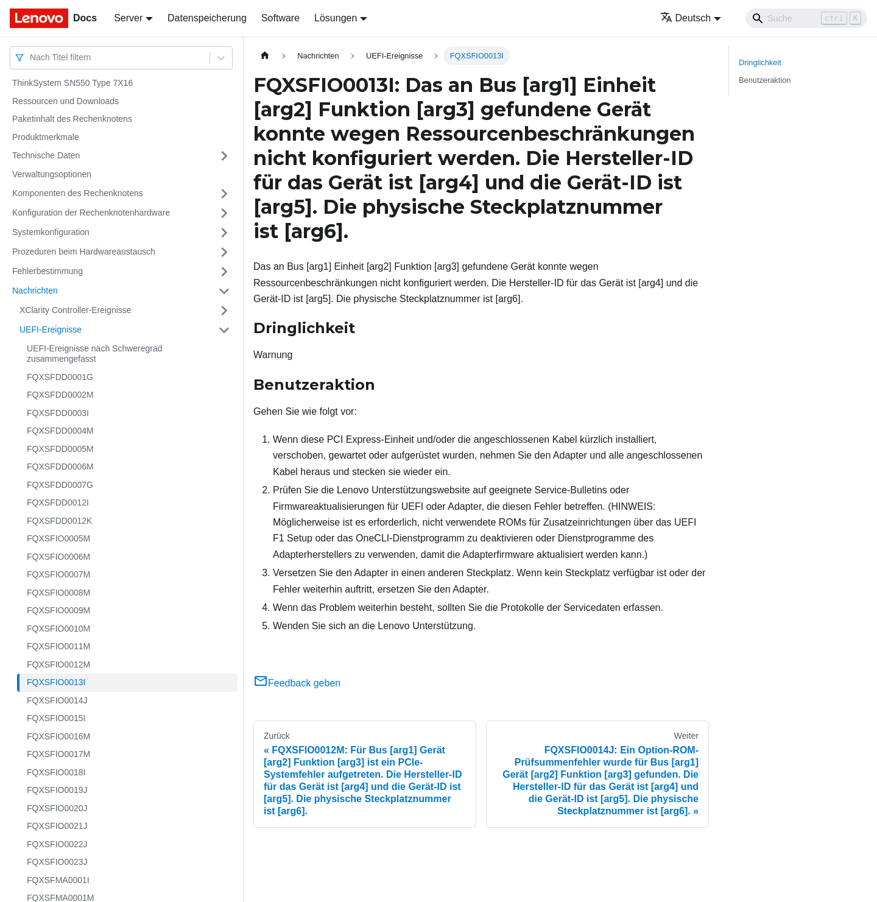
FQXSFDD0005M (60, 449)
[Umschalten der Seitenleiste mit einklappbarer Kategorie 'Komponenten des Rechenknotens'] (224, 193)
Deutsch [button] (685, 18)
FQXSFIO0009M (58, 610)
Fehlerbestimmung (47, 271)
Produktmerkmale (45, 137)
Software (280, 18)
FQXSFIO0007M (58, 574)
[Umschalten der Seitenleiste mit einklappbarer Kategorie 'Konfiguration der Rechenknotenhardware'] (224, 213)
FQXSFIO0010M (58, 628)
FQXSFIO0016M (58, 736)
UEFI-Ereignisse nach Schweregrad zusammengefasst (95, 354)
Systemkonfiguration (51, 232)
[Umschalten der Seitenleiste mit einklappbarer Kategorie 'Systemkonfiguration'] (224, 232)
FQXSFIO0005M (58, 538)
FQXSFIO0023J (57, 862)
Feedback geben (296, 683)
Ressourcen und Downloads (65, 101)
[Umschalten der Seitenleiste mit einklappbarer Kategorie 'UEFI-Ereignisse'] (224, 330)
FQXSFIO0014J (57, 700)
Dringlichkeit (760, 62)
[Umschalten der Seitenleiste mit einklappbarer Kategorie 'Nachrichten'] (224, 291)
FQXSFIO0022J (57, 844)
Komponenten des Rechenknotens (77, 193)
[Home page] (264, 55)
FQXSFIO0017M (58, 754)
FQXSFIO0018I (56, 772)
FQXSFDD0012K (59, 521)
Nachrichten (35, 290)
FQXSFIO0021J (57, 826)
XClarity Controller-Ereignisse (75, 310)
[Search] (806, 18)
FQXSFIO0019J (57, 790)
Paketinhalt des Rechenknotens (72, 119)
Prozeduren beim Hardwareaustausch (83, 251)
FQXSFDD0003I (58, 413)
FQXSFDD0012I (58, 502)
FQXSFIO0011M (58, 646)
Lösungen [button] (335, 18)
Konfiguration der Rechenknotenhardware (91, 212)
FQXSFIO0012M (58, 664)
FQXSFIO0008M (58, 592)
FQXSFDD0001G (60, 377)
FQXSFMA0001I (58, 880)
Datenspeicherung (207, 18)
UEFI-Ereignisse (50, 329)
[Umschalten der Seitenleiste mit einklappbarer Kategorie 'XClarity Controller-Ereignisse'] (224, 310)
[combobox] (31, 58)
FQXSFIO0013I (56, 682)
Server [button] (128, 18)
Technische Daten (46, 155)
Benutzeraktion (765, 80)
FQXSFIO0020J (57, 808)
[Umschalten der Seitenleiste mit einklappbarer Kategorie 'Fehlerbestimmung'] (224, 271)
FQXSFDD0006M (60, 466)
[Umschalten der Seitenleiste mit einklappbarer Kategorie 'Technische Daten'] (224, 156)
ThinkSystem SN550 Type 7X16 (72, 83)
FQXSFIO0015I (56, 718)
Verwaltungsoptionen (51, 174)
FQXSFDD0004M (60, 430)
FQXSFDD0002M (60, 395)
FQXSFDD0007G (60, 485)
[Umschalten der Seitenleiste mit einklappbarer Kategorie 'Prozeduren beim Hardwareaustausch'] (224, 252)
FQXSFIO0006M (58, 557)
